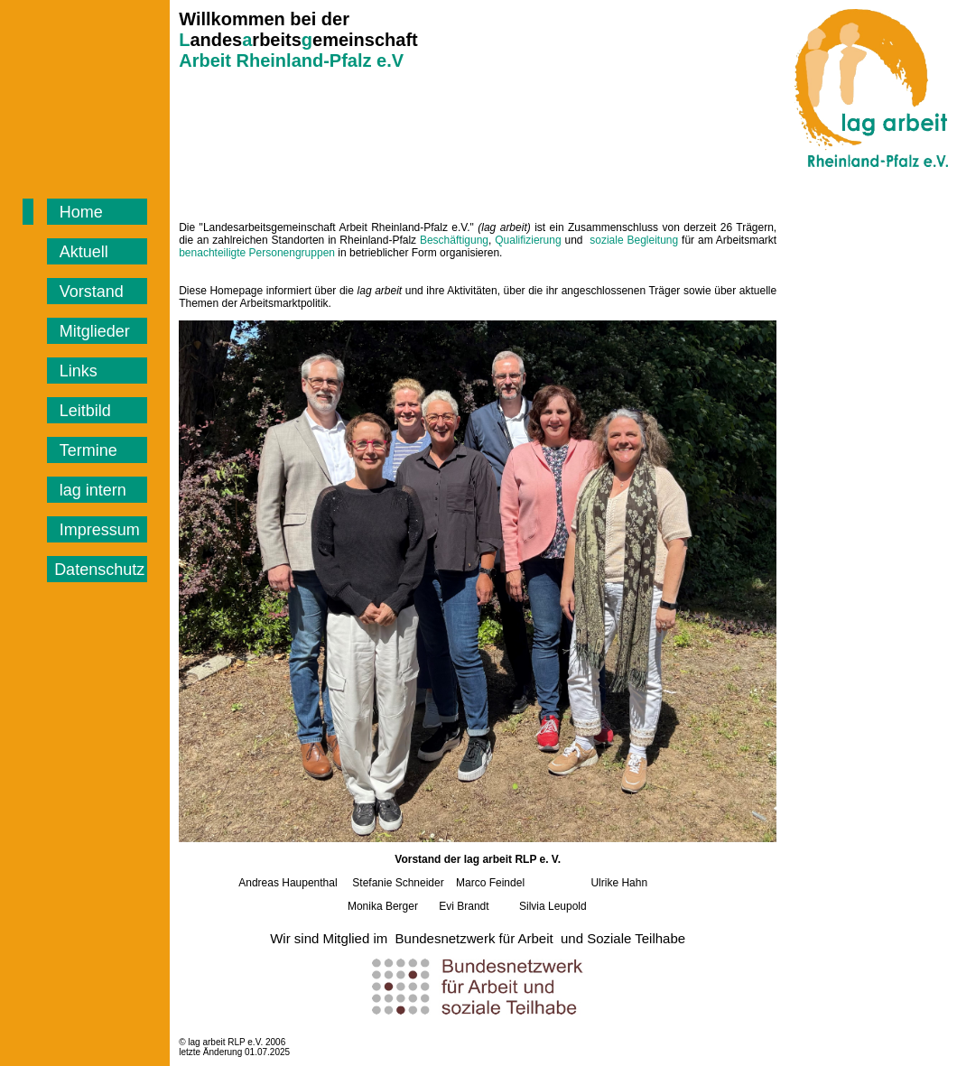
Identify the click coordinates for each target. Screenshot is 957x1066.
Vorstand (94, 292)
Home (83, 212)
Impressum (102, 530)
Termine (91, 450)
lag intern (95, 490)
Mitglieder (97, 331)
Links (81, 371)
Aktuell (84, 252)
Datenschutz (99, 570)
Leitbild (85, 411)
